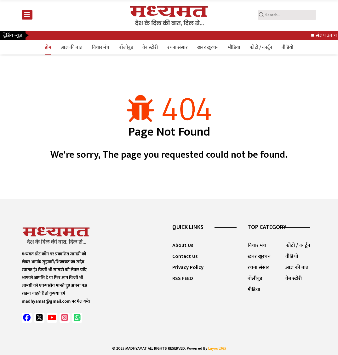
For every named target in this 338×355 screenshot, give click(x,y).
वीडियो (287, 47)
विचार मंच (100, 47)
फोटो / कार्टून (260, 47)
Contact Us (185, 256)
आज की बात (72, 47)
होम (48, 47)
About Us (182, 245)
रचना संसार (177, 47)
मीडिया (234, 47)
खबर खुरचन (208, 47)
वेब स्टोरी (150, 47)
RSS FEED (182, 278)
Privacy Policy (187, 267)
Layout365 (217, 348)
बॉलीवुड (126, 47)
